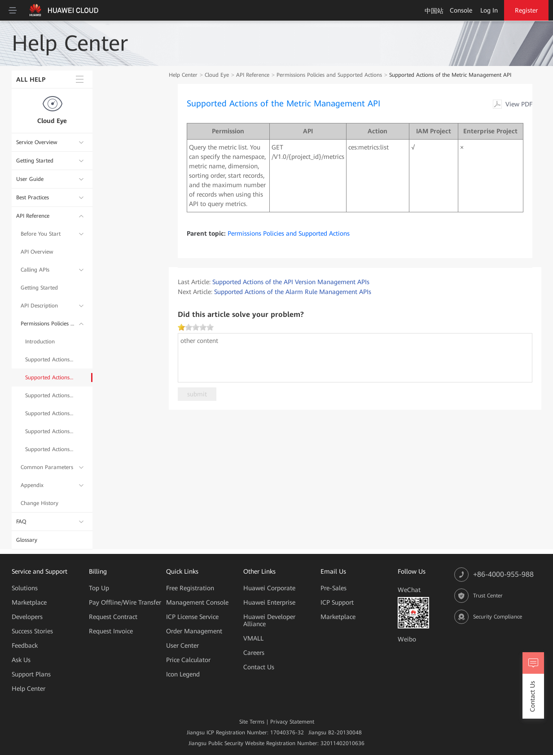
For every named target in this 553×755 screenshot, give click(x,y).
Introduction (40, 341)
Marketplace (29, 602)
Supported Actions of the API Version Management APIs (50, 359)
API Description (39, 306)
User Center (182, 645)
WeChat (409, 589)
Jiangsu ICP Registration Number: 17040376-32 (245, 732)
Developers (27, 616)
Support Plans (31, 674)
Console (461, 10)
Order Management (194, 631)
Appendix (32, 485)
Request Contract (113, 616)
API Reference (32, 216)
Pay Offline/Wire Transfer (125, 602)
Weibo (407, 639)
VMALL (253, 638)
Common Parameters (47, 467)
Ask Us (21, 659)
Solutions (25, 588)
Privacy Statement (292, 722)
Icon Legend (183, 674)
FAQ (21, 521)
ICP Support (337, 602)
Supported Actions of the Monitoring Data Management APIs (50, 413)
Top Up (99, 588)
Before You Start (41, 234)
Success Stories (32, 631)
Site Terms (251, 722)
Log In (489, 10)
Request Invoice (111, 631)
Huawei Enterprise (269, 602)
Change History (39, 503)
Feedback (25, 645)
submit (197, 394)
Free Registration (190, 588)
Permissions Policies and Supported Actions (48, 323)
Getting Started (34, 161)
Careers (253, 652)
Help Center (183, 75)
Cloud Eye (52, 120)
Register (526, 10)
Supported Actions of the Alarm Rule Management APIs (50, 395)
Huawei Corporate (269, 588)
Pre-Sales (333, 588)
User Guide (30, 179)
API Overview (37, 252)
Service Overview (36, 142)
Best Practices (32, 197)
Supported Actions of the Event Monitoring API (50, 449)
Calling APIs (35, 270)
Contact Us (258, 667)
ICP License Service (192, 616)
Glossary (26, 540)
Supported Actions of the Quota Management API (50, 431)
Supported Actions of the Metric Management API (50, 377)
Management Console (197, 602)
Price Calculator (188, 659)
